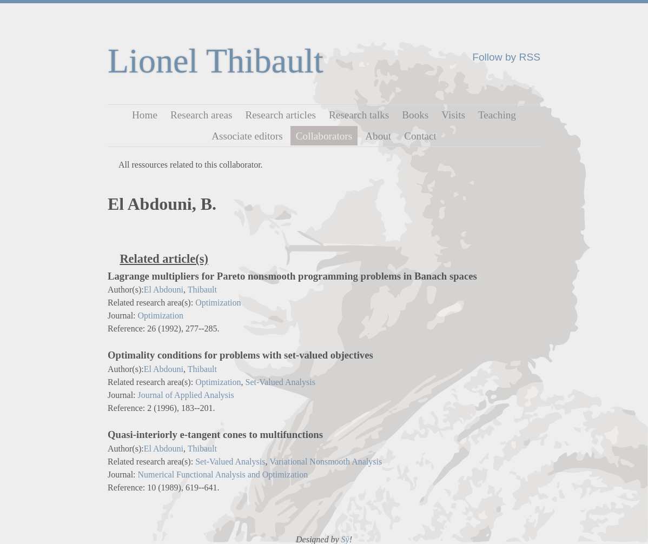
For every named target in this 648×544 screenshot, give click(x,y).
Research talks (359, 115)
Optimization (218, 302)
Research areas (201, 115)
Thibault (202, 289)
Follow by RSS (506, 57)
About (378, 135)
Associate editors (247, 135)
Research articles (280, 115)
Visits (453, 115)
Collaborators (324, 135)
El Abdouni (163, 289)
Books (415, 115)
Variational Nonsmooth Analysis (325, 461)
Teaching (497, 115)
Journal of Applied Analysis (186, 395)
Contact (420, 135)
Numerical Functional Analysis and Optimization (223, 474)
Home (144, 115)
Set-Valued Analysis (280, 382)
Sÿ (345, 539)
